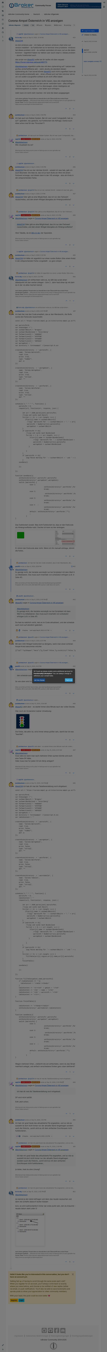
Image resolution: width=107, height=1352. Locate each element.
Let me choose (39, 680)
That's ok (69, 680)
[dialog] (53, 676)
